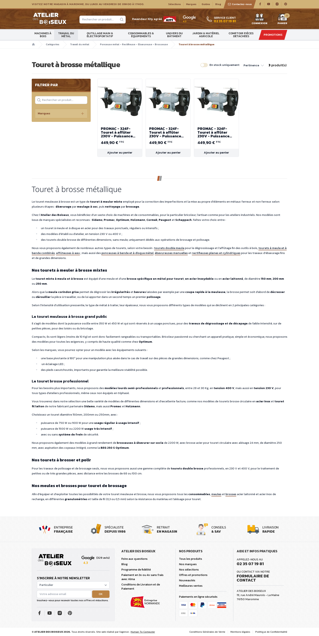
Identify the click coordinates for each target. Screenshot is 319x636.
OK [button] (101, 594)
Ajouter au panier (119, 152)
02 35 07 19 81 (250, 564)
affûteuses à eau (68, 253)
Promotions (273, 35)
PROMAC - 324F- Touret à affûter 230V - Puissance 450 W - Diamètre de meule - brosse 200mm (120, 132)
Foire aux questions (134, 559)
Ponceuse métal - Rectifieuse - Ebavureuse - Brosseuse (134, 44)
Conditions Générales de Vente (207, 632)
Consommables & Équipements (141, 35)
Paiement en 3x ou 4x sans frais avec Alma (142, 577)
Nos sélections (189, 569)
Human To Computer (143, 632)
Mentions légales (240, 632)
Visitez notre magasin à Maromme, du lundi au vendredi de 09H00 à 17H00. (88, 4)
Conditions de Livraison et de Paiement (140, 586)
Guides (206, 4)
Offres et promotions (193, 575)
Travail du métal (66, 35)
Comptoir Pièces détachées (241, 35)
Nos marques (188, 564)
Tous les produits (190, 559)
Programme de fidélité (136, 569)
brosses (230, 494)
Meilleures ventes (190, 586)
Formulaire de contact (253, 578)
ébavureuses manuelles (171, 253)
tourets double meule (169, 248)
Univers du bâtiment (174, 35)
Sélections (174, 4)
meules (216, 494)
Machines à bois (42, 35)
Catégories (52, 44)
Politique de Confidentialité (271, 632)
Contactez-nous (240, 4)
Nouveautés (187, 580)
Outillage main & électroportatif (100, 35)
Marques (191, 4)
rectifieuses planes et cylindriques (216, 253)
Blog (218, 4)
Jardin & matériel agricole (205, 35)
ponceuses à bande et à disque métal (127, 253)
